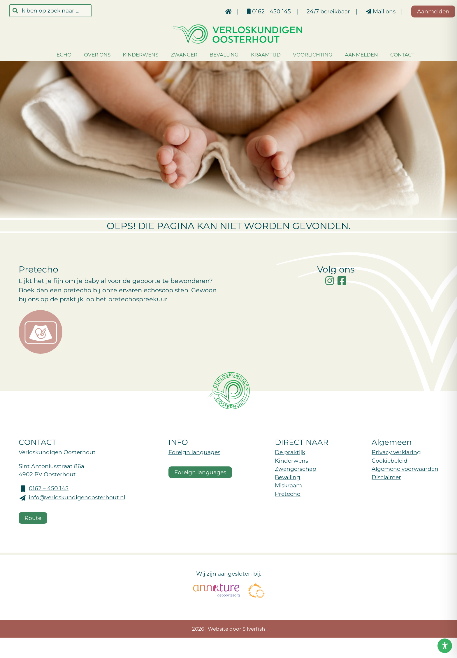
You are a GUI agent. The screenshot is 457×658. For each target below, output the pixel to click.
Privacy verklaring (396, 452)
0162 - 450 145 (252, 11)
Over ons (88, 54)
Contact (394, 54)
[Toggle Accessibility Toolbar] (445, 646)
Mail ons (364, 11)
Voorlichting (304, 54)
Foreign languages (194, 452)
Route (32, 517)
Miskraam (288, 485)
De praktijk (290, 452)
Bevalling (215, 54)
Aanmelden (353, 54)
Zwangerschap (295, 468)
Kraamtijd (257, 54)
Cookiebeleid (389, 460)
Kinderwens (132, 54)
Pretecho (287, 493)
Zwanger (175, 54)
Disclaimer (386, 477)
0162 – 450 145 (48, 488)
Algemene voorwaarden (405, 468)
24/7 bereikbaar (311, 11)
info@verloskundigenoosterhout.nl (77, 497)
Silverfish (253, 628)
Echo (55, 54)
